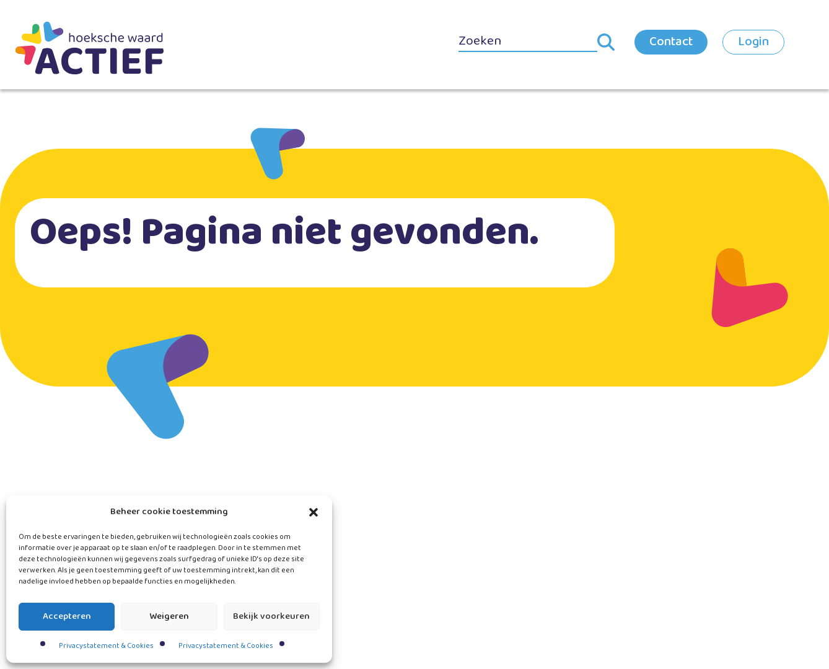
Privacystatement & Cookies (106, 646)
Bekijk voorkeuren (271, 616)
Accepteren (67, 616)
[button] (313, 512)
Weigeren (169, 616)
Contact (671, 41)
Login (753, 41)
